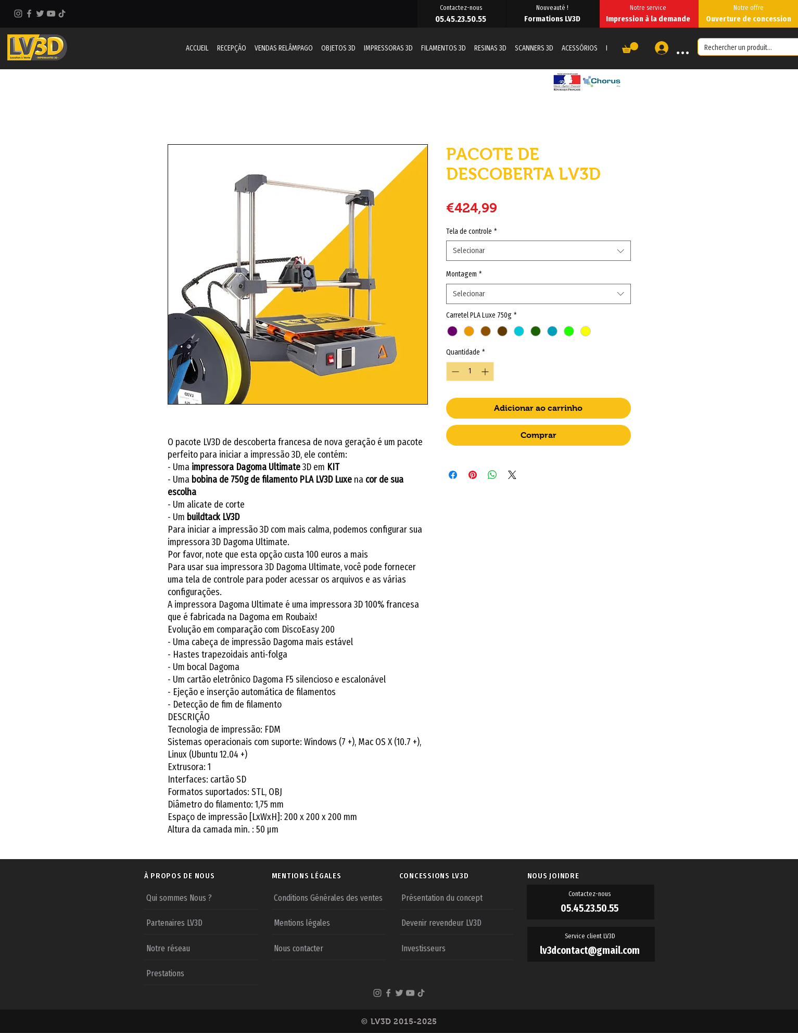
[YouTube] (51, 13)
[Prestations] (201, 972)
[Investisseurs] (456, 947)
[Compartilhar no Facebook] (453, 475)
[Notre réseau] (201, 947)
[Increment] (485, 371)
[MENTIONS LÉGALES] (335, 875)
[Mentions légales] (329, 922)
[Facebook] (29, 13)
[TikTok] (62, 13)
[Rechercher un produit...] (740, 48)
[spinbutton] (470, 371)
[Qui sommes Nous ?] (201, 897)
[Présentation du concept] (456, 897)
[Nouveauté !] (553, 7)
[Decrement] (454, 371)
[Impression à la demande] (649, 19)
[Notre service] (649, 7)
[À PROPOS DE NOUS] (207, 875)
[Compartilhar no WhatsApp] (492, 475)
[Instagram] (18, 13)
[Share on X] (512, 475)
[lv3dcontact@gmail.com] (591, 950)
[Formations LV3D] (553, 19)
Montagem (464, 274)
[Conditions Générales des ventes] (329, 897)
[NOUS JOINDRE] (590, 875)
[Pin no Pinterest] (472, 475)
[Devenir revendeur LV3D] (456, 922)
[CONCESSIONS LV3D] (462, 875)
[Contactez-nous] (461, 7)
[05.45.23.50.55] (461, 19)
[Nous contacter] (329, 947)
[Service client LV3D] (591, 936)
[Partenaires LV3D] (201, 922)
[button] (630, 47)
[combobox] (538, 251)
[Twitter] (40, 13)
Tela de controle (471, 231)
